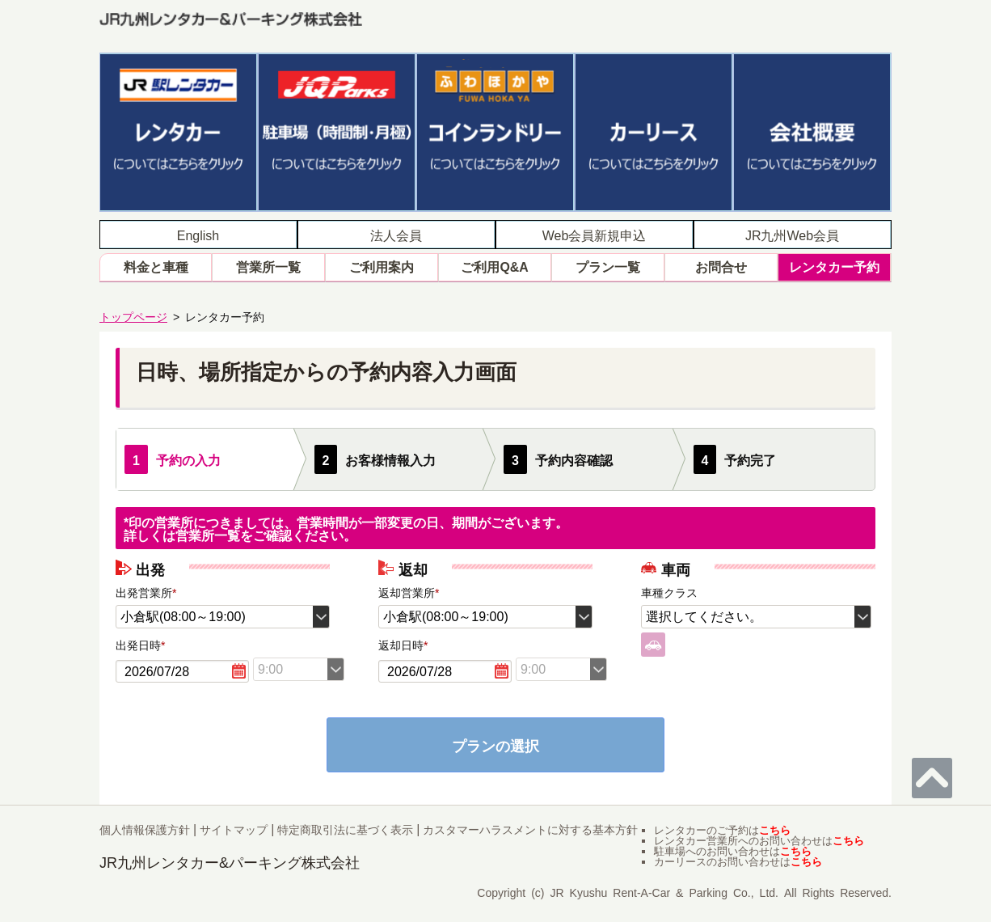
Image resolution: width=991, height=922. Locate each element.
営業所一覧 (268, 266)
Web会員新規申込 (594, 234)
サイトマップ (234, 829)
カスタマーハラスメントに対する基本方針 (530, 829)
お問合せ (721, 266)
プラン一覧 (608, 266)
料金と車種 (156, 266)
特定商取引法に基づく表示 (345, 829)
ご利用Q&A (495, 266)
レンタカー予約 (834, 266)
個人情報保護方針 (144, 829)
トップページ (133, 315)
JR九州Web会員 (792, 234)
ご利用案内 (381, 266)
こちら (775, 829)
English (198, 234)
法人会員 (396, 234)
